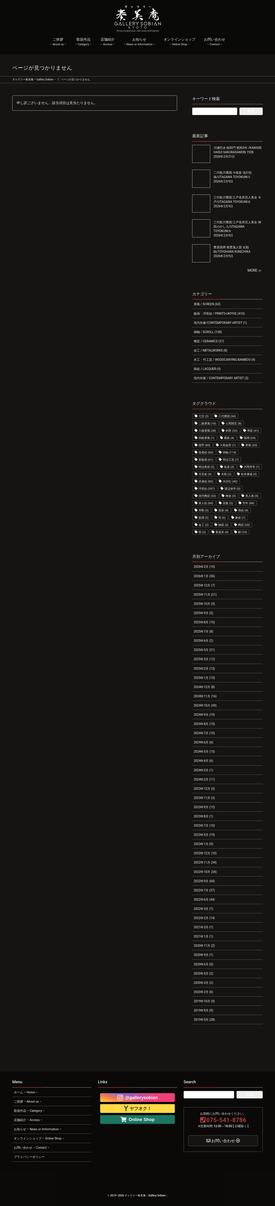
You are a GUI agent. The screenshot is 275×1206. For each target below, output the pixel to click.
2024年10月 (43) (205, 705)
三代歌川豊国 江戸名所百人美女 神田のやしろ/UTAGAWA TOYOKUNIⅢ (237, 226)
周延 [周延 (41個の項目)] (253, 430)
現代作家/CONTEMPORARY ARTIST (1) (220, 322)
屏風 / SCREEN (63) (207, 304)
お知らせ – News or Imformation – (38, 1129)
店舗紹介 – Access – (28, 1120)
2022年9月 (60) (204, 881)
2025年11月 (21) (205, 594)
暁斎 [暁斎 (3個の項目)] (229, 467)
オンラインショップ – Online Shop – (39, 1138)
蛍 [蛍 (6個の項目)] (222, 517)
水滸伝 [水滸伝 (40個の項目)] (230, 481)
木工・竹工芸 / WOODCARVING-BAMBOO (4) (224, 359)
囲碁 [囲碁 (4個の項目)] (229, 438)
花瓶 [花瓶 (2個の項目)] (228, 503)
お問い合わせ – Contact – (31, 1147)
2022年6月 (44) (204, 899)
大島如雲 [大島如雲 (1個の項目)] (228, 445)
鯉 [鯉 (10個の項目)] (242, 532)
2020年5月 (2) (203, 973)
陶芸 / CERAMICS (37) (209, 341)
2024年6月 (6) (203, 742)
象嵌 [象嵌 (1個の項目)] (240, 517)
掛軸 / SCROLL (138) (208, 332)
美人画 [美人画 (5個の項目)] (251, 496)
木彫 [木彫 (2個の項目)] (226, 474)
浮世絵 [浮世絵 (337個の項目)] (207, 488)
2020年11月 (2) (204, 945)
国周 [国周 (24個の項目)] (250, 438)
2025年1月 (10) (204, 678)
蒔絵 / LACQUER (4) (207, 369)
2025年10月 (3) (204, 604)
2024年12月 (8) (204, 687)
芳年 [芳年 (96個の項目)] (248, 503)
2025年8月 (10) (204, 622)
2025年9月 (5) (203, 613)
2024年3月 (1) (203, 770)
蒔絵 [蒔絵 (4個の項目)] (243, 510)
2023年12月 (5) (204, 788)
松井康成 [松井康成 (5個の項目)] (249, 474)
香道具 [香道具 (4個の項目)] (221, 532)
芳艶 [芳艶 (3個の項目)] (204, 510)
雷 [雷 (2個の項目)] (202, 532)
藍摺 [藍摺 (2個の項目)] (204, 517)
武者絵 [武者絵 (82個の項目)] (206, 481)
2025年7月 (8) (203, 631)
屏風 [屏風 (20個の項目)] (251, 445)
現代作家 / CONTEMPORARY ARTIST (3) (221, 378)
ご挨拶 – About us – (28, 1101)
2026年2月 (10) (204, 566)
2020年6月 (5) (203, 964)
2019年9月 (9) (203, 1010)
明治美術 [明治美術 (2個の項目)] (206, 467)
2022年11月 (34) (205, 862)
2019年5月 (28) (204, 1019)
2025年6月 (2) (203, 640)
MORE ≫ (255, 270)
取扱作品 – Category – (29, 1110)
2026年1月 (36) (204, 576)
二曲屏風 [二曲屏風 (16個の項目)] (207, 423)
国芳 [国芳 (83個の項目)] (204, 445)
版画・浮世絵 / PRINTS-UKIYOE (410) (219, 313)
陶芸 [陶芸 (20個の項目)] (244, 524)
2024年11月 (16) (205, 696)
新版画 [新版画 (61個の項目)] (206, 459)
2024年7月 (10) (204, 733)
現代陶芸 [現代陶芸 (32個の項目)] (207, 496)
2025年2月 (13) (204, 668)
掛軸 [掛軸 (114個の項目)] (229, 452)
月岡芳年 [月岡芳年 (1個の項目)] (252, 467)
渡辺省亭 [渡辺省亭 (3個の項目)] (232, 488)
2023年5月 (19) (204, 834)
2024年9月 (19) (204, 714)
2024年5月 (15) (204, 751)
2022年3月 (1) (203, 908)
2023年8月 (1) (203, 816)
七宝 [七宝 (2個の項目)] (204, 416)
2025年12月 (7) (204, 585)
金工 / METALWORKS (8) (210, 350)
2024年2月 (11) (204, 779)
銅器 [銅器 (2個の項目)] (223, 524)
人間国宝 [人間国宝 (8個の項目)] (233, 423)
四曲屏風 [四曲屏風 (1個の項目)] (206, 438)
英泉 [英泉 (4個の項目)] (223, 510)
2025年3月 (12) (204, 659)
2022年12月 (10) (205, 853)
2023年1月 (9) (203, 844)
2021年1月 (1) (203, 936)
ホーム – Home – (26, 1092)
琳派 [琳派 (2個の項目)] (231, 496)
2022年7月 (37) (204, 890)
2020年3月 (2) (203, 982)
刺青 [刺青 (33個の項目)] (231, 430)
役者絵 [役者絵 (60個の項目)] (206, 452)
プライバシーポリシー (29, 1157)
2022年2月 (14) (204, 918)
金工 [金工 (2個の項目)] (204, 524)
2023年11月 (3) (204, 798)
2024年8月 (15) (204, 724)
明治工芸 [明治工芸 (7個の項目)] (231, 459)
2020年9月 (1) (203, 955)
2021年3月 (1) (203, 927)
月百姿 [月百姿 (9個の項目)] (205, 474)
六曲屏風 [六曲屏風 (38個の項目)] (207, 430)
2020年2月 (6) (203, 992)
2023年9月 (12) (204, 807)
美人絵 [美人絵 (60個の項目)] (206, 503)
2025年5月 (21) (204, 650)
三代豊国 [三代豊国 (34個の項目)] (227, 416)
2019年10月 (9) (204, 1001)
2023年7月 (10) (204, 825)
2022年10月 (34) (205, 872)
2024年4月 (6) (203, 761)
